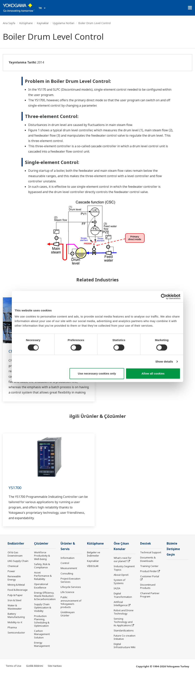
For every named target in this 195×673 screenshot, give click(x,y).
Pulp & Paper (15, 595)
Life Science (67, 592)
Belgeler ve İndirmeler (93, 554)
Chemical (13, 566)
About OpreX (121, 574)
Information (67, 558)
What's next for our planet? (122, 559)
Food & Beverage (18, 589)
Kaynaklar (43, 23)
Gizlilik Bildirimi (34, 665)
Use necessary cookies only (97, 373)
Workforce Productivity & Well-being (42, 556)
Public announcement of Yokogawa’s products (71, 602)
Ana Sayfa (9, 23)
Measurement (69, 568)
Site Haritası (55, 665)
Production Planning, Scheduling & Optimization (41, 620)
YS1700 (15, 487)
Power (11, 571)
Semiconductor (16, 632)
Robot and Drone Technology (123, 612)
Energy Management (42, 644)
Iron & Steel (14, 600)
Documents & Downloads (148, 559)
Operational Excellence (41, 585)
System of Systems (119, 581)
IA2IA (117, 588)
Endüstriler (16, 544)
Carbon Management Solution (42, 634)
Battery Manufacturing (16, 615)
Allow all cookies (153, 373)
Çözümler (41, 544)
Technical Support (150, 552)
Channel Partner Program (149, 594)
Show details (164, 361)
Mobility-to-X (15, 622)
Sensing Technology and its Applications (123, 622)
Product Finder (148, 571)
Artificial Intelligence (120, 603)
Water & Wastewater (15, 607)
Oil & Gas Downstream (15, 554)
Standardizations (124, 630)
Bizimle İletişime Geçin (173, 549)
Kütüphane (26, 23)
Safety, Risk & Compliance (42, 565)
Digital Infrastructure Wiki (124, 645)
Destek (145, 544)
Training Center (149, 566)
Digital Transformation (123, 595)
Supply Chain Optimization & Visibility (42, 607)
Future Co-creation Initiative (124, 637)
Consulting (67, 573)
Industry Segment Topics (124, 568)
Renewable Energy (14, 578)
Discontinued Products (147, 586)
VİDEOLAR (92, 566)
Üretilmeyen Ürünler (68, 613)
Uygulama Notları (63, 23)
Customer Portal (149, 576)
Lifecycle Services (71, 587)
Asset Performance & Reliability (43, 576)
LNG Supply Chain (18, 561)
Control (65, 563)
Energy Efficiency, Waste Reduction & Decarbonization (45, 596)
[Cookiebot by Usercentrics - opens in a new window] (163, 296)
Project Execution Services (70, 580)
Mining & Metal (16, 584)
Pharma (12, 627)
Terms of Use (13, 665)
